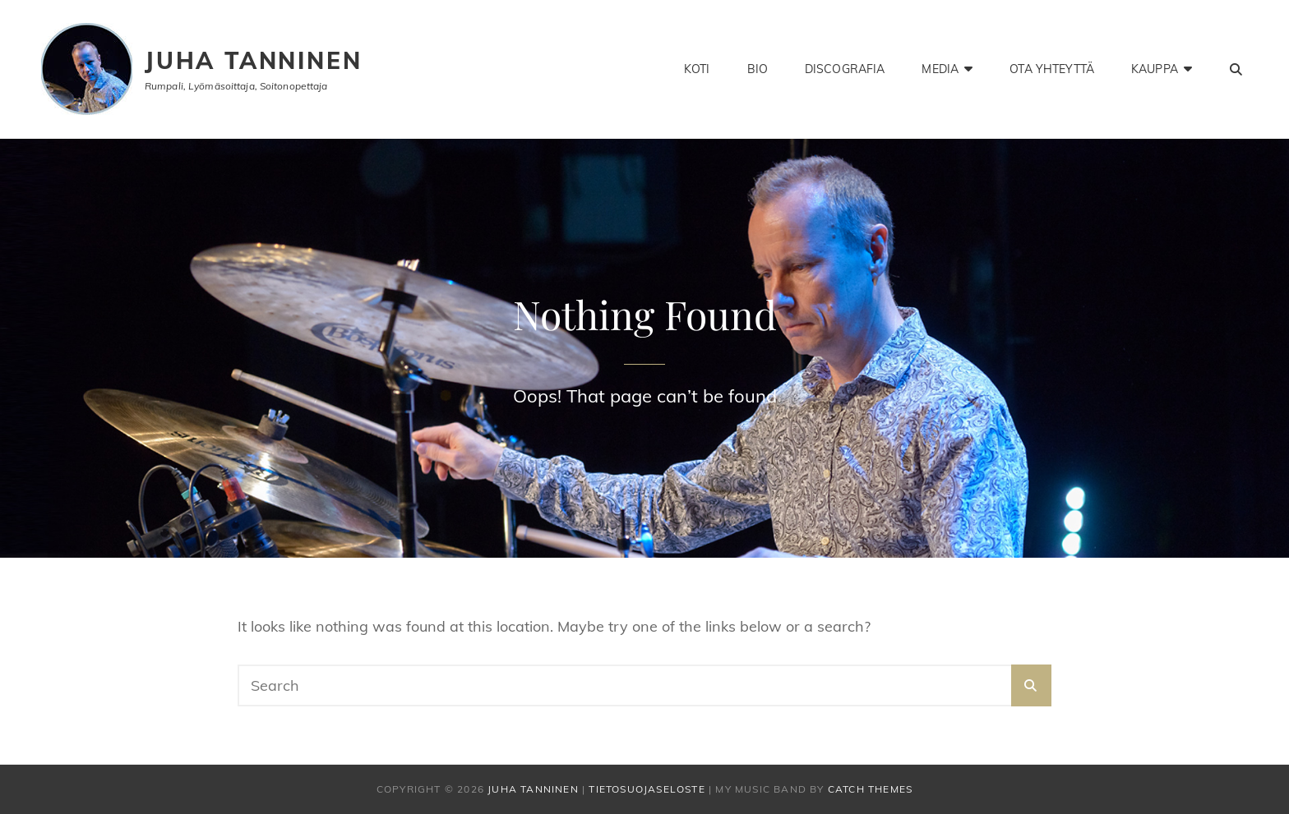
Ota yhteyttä (1051, 69)
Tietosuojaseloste (647, 789)
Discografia (845, 69)
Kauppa (1154, 69)
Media (940, 69)
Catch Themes (870, 789)
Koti (697, 69)
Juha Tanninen (253, 60)
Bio (757, 69)
